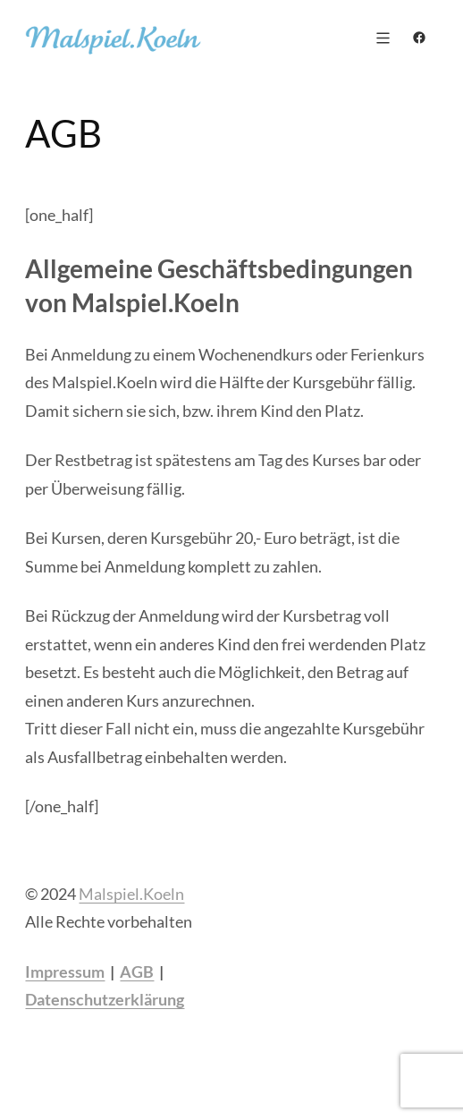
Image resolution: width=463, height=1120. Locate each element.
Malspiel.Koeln (131, 894)
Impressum (65, 971)
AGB (137, 971)
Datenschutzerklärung (104, 999)
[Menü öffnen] (383, 38)
